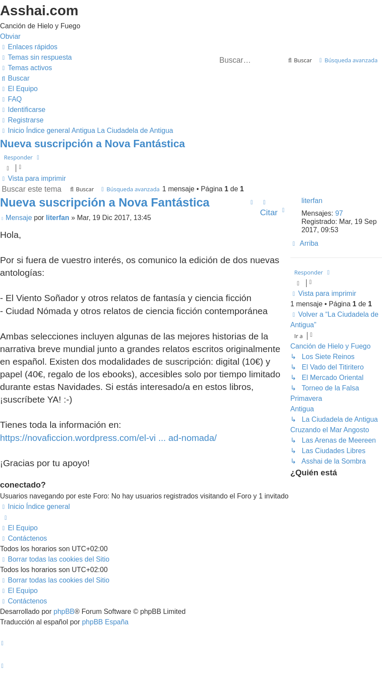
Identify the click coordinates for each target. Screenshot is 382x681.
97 (339, 213)
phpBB (64, 611)
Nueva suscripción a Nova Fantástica (92, 143)
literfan (311, 200)
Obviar (10, 36)
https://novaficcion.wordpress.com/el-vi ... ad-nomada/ (108, 438)
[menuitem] (36, 57)
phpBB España (105, 621)
